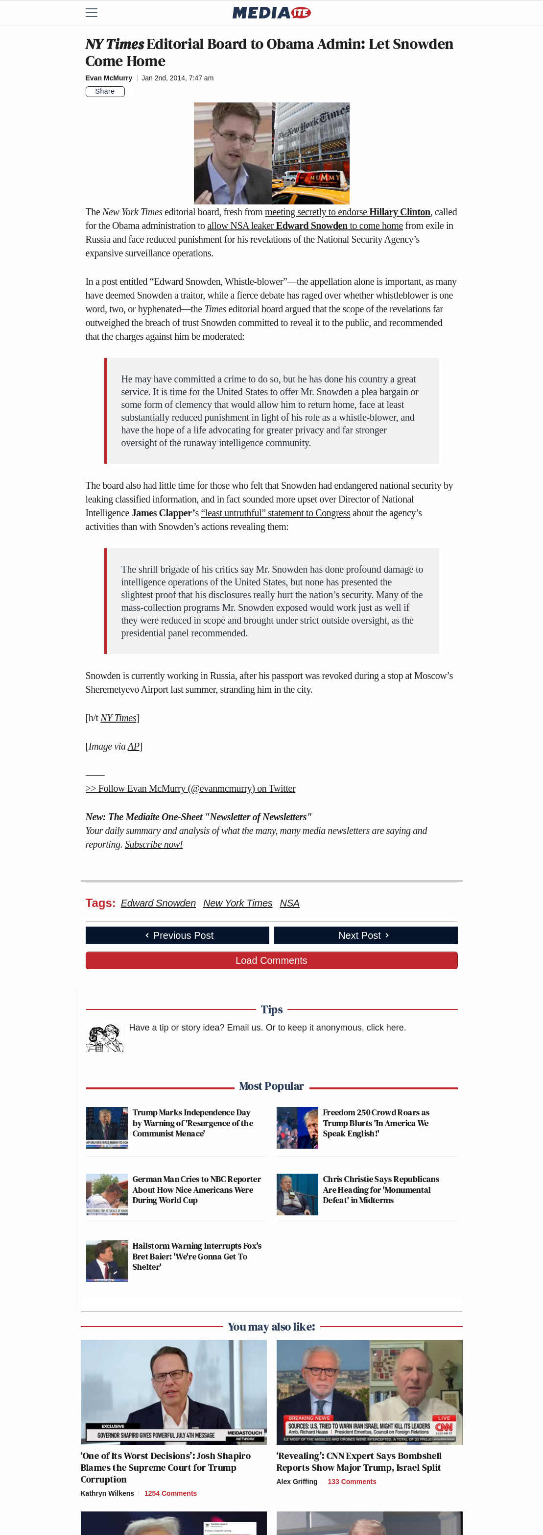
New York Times (238, 903)
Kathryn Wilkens (108, 1493)
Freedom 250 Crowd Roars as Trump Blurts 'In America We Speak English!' (376, 1122)
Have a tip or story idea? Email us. (196, 1027)
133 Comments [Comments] (352, 1481)
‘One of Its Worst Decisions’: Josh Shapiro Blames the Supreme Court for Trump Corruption (166, 1467)
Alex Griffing (297, 1481)
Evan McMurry (109, 78)
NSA (290, 903)
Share (105, 91)
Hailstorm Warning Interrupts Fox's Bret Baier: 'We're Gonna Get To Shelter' (197, 1256)
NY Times (118, 717)
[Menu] (98, 12)
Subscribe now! (154, 844)
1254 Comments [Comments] (170, 1493)
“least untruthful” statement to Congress (275, 512)
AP (134, 746)
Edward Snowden (158, 903)
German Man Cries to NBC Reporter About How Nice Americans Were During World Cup (197, 1189)
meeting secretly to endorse (347, 211)
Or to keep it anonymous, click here (335, 1027)
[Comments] (131, 91)
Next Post (364, 935)
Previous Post (178, 935)
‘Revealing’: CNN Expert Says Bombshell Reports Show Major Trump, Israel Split (359, 1461)
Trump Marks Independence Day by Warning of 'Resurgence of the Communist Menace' (193, 1122)
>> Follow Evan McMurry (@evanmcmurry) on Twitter (191, 788)
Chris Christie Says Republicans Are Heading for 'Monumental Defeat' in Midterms (381, 1189)
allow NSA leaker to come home (305, 225)
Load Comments (271, 960)
